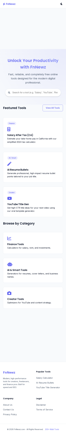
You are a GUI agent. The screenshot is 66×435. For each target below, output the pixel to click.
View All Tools (53, 108)
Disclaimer (41, 405)
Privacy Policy (10, 414)
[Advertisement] (33, 29)
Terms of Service (44, 409)
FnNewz (9, 3)
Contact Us (8, 409)
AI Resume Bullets (45, 382)
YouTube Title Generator (48, 387)
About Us (7, 405)
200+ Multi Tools (52, 429)
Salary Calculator (44, 378)
